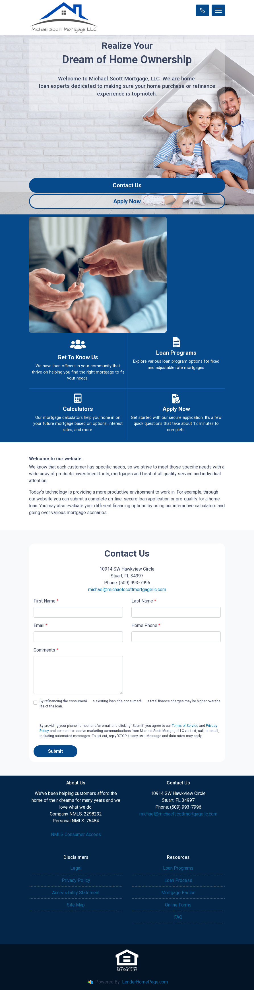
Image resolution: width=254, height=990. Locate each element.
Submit (55, 751)
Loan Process (178, 880)
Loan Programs (178, 868)
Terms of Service (185, 726)
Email (41, 625)
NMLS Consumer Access (76, 834)
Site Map (76, 905)
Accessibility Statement (76, 892)
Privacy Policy (76, 880)
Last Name (143, 601)
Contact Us (127, 185)
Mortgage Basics (178, 892)
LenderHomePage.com (145, 982)
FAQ (178, 917)
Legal (75, 868)
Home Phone (145, 625)
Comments (46, 650)
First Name (46, 601)
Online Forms (178, 905)
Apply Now (127, 201)
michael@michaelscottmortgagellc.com (127, 589)
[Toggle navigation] (218, 10)
